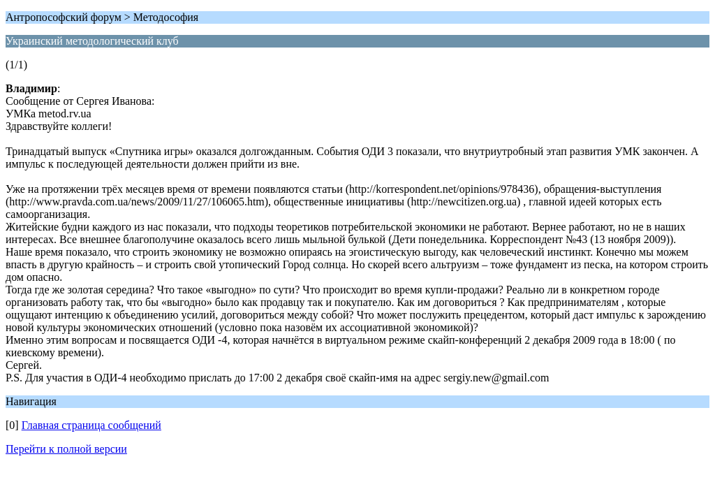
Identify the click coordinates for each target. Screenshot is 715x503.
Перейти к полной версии (66, 449)
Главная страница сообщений (91, 425)
